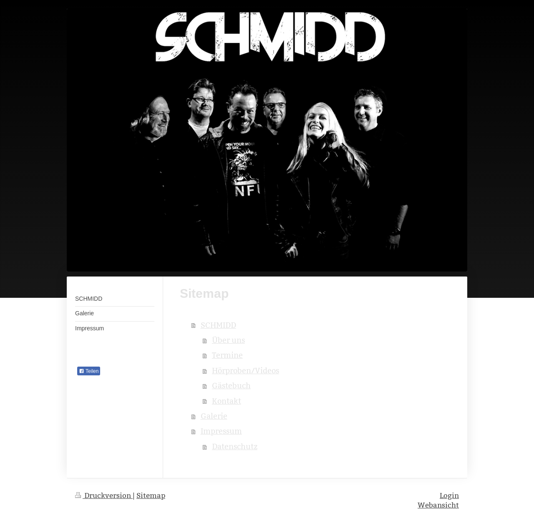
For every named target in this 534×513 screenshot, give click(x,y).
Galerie (214, 416)
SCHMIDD (218, 325)
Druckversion (104, 495)
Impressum (221, 431)
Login (449, 495)
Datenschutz (234, 446)
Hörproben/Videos (245, 370)
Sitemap (150, 495)
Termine (227, 355)
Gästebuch (231, 385)
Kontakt (226, 401)
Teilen (88, 371)
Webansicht (438, 505)
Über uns (228, 340)
